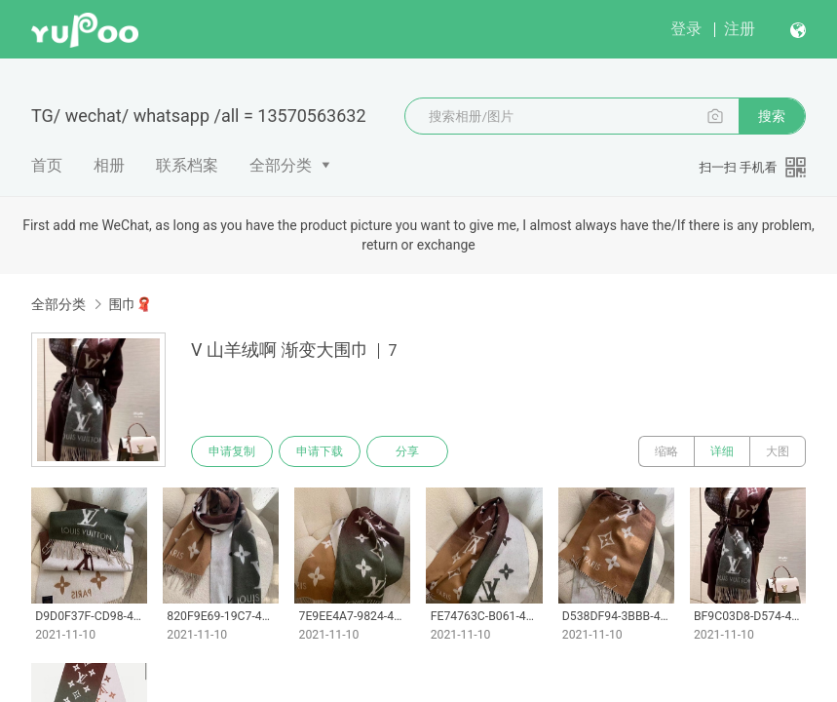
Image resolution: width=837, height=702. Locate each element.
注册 (739, 29)
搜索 (771, 116)
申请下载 (319, 451)
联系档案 (187, 165)
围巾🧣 (130, 304)
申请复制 (232, 451)
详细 (722, 451)
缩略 (666, 451)
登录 (686, 29)
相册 (109, 165)
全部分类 (280, 165)
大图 (777, 451)
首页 (46, 165)
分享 (407, 451)
